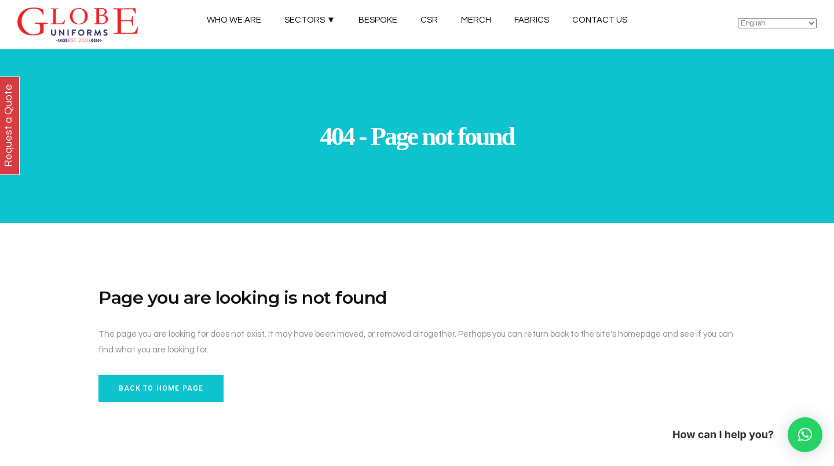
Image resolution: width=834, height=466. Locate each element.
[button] (805, 434)
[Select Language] (777, 23)
